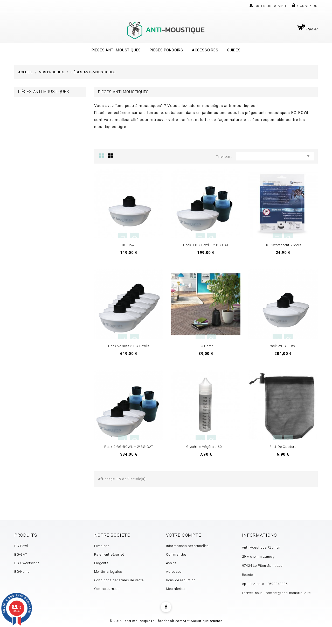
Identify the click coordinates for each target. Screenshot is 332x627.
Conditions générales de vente (119, 580)
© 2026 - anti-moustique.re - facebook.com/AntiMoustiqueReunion (166, 621)
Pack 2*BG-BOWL (283, 346)
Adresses (174, 572)
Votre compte (183, 535)
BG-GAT (20, 554)
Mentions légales (108, 572)
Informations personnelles (187, 546)
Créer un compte (270, 6)
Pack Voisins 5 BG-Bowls (128, 346)
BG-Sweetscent (26, 563)
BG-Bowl (21, 546)
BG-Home (22, 572)
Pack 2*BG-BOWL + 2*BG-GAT (128, 447)
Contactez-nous (107, 589)
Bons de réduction (181, 580)
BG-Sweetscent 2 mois (283, 245)
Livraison (101, 546)
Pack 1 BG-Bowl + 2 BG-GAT (206, 245)
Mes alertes (175, 589)
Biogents (101, 563)
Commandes (176, 554)
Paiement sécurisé (109, 554)
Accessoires (205, 50)
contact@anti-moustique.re (288, 593)
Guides (234, 50)
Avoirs (171, 563)
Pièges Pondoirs (166, 50)
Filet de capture (282, 447)
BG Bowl (129, 245)
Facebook (166, 607)
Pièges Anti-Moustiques (116, 50)
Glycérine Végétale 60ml (206, 447)
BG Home (205, 346)
